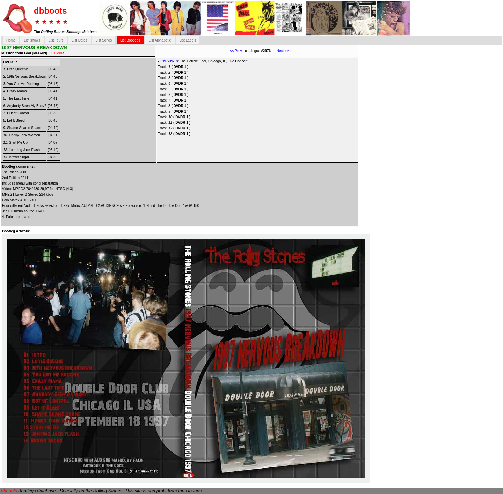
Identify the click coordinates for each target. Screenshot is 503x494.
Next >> (280, 51)
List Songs (104, 40)
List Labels (187, 40)
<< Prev (236, 51)
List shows (32, 40)
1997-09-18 (169, 61)
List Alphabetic (159, 40)
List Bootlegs (130, 40)
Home (11, 40)
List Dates (79, 40)
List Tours (56, 40)
